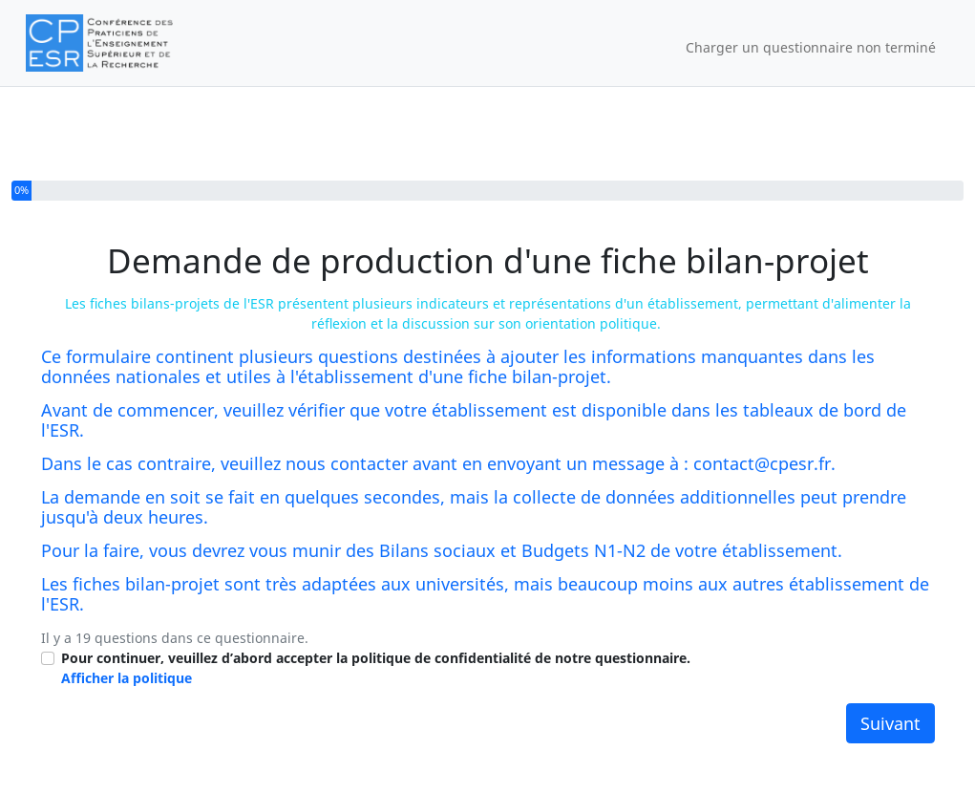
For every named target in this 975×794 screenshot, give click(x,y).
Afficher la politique (126, 678)
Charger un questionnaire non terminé (811, 47)
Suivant (890, 723)
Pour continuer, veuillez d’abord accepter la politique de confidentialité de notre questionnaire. (375, 668)
